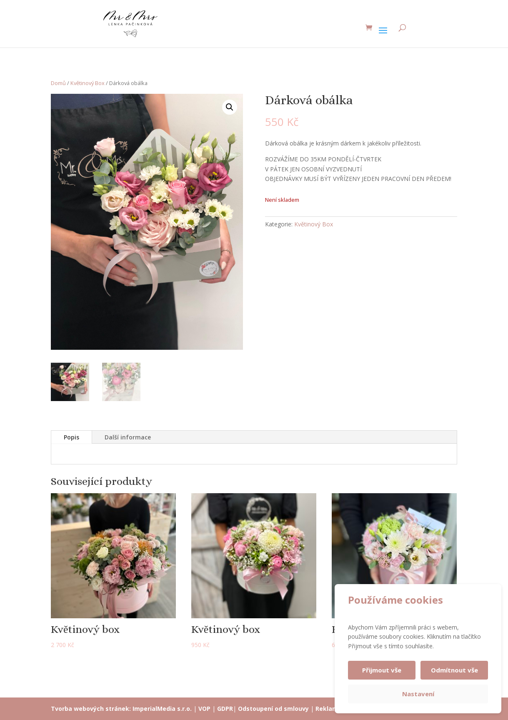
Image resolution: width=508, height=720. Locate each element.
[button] (229, 107)
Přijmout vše (381, 670)
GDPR (225, 708)
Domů (58, 83)
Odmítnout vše (454, 670)
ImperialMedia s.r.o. (162, 708)
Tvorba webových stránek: (91, 708)
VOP (204, 708)
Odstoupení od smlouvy (273, 708)
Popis (71, 437)
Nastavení (418, 694)
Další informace (128, 437)
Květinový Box (87, 83)
